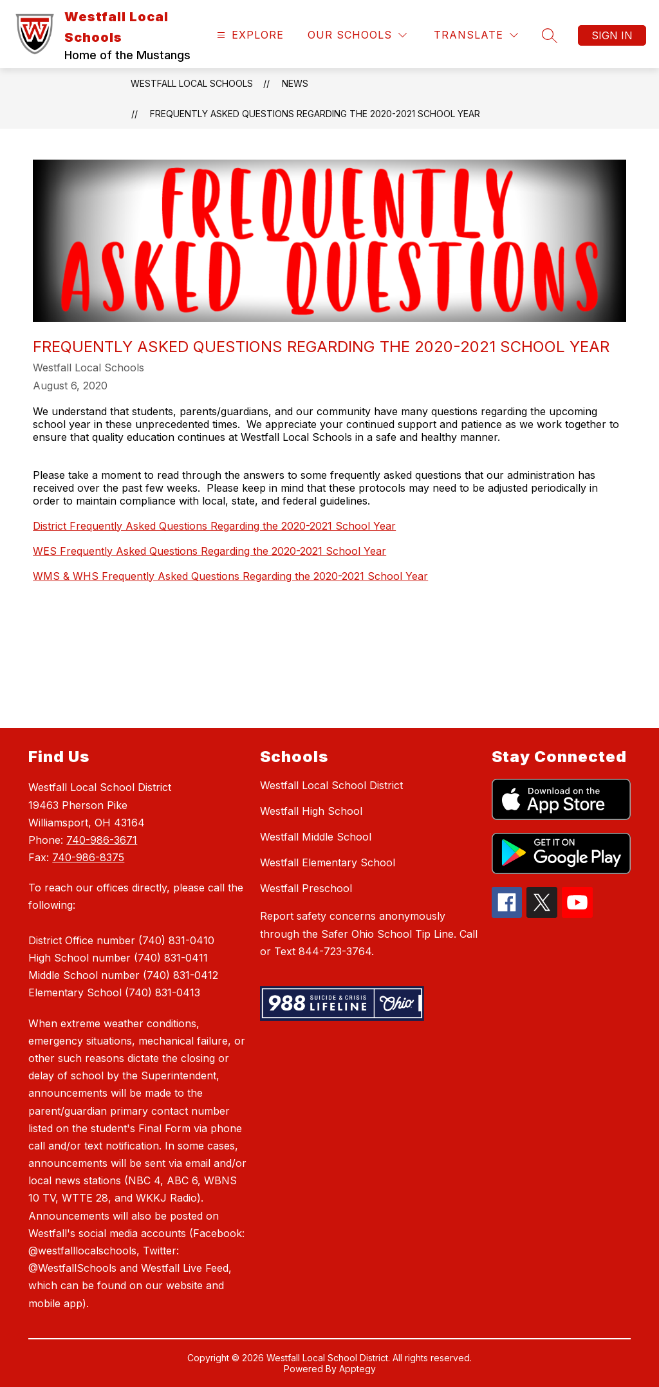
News (295, 83)
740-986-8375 (88, 857)
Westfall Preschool (306, 888)
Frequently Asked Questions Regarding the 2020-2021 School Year (315, 113)
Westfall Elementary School (327, 862)
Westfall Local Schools (192, 83)
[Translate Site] (476, 35)
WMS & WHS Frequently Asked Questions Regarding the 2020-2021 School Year (230, 576)
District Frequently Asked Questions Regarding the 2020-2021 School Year (214, 525)
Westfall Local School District (331, 785)
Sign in (612, 35)
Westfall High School (311, 811)
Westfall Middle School (315, 836)
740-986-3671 (101, 839)
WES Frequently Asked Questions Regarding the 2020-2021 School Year (209, 551)
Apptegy (357, 1368)
